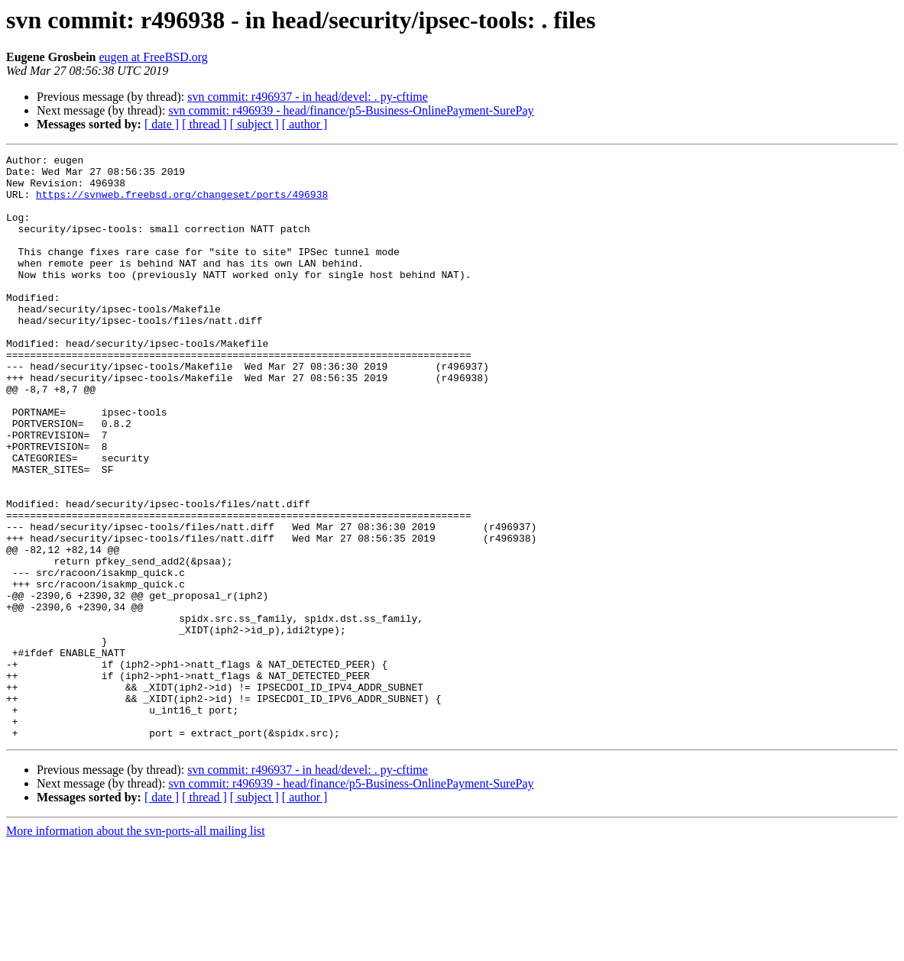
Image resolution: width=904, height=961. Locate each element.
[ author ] (305, 124)
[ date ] (161, 124)
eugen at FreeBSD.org (153, 56)
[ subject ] (254, 124)
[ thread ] (204, 124)
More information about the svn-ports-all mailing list (135, 947)
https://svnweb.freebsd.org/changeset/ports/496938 (182, 203)
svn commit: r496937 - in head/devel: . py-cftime (307, 96)
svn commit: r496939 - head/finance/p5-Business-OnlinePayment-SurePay (350, 110)
